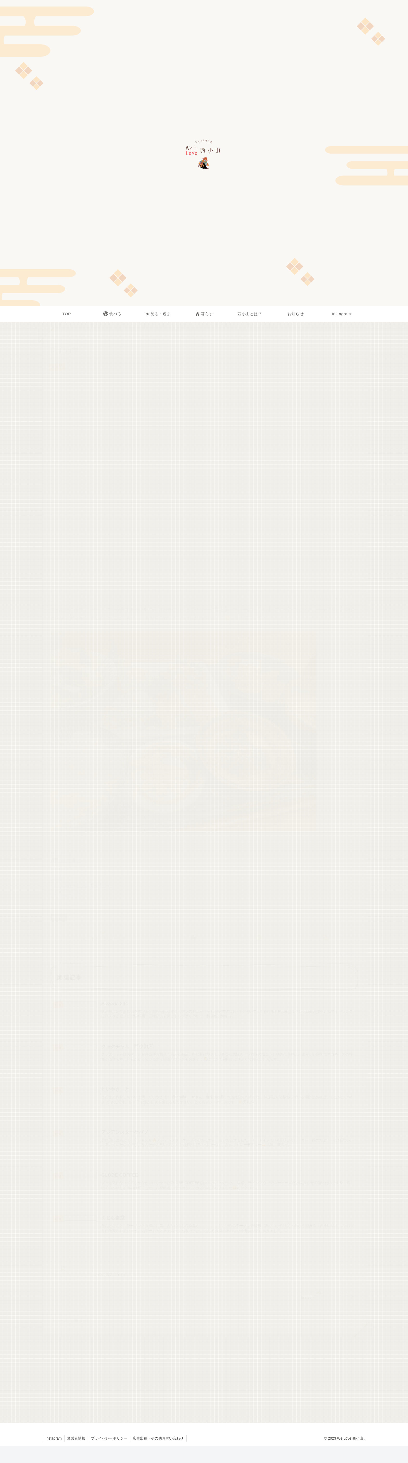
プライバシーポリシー (109, 1438)
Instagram (54, 1438)
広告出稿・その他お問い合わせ (158, 1438)
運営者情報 (76, 1438)
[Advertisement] (204, 1377)
